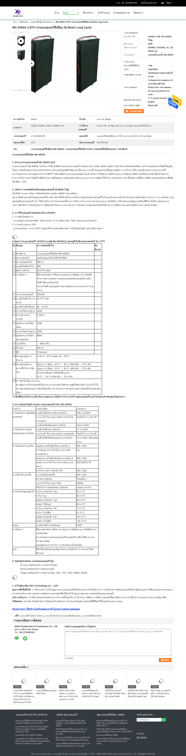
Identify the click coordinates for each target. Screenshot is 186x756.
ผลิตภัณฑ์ (23, 22)
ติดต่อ (126, 111)
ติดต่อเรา (138, 13)
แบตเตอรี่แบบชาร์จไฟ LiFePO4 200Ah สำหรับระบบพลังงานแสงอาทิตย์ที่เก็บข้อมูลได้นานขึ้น (32, 729)
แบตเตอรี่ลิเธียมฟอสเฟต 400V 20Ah (46, 692)
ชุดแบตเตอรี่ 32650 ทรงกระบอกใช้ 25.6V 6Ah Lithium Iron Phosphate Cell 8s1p (73, 738)
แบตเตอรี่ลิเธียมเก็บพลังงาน (41, 22)
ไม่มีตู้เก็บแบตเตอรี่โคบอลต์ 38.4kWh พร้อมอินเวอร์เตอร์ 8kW (115, 693)
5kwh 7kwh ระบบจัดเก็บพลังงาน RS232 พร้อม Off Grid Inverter (161, 693)
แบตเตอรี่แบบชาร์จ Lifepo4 (31, 714)
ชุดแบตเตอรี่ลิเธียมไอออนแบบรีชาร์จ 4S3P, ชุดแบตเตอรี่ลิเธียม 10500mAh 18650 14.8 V (112, 723)
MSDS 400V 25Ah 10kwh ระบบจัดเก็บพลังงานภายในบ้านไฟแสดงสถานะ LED (68, 694)
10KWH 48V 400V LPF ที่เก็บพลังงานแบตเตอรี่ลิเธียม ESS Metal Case (138, 693)
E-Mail (140, 733)
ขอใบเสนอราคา (149, 2)
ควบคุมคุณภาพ (122, 13)
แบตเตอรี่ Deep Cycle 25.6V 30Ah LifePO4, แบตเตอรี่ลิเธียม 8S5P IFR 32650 (71, 723)
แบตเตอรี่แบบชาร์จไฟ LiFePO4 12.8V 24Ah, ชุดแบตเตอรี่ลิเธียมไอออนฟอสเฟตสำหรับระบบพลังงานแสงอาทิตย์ (32, 741)
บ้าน (57, 13)
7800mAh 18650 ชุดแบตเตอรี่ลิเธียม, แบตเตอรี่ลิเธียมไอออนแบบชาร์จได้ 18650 (114, 730)
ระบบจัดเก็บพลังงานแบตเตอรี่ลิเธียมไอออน (63, 616)
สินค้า (66, 13)
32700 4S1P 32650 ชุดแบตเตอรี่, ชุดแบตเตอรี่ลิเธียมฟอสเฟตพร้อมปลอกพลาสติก (71, 731)
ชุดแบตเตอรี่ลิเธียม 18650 (110, 714)
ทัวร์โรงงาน (104, 13)
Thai (170, 2)
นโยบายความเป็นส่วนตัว (41, 754)
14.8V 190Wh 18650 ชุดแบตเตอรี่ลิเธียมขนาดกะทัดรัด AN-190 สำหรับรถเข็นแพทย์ (113, 741)
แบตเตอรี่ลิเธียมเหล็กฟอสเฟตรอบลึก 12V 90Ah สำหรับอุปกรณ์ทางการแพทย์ (73, 744)
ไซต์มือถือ (142, 738)
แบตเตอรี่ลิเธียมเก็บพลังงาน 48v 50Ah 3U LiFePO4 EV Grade (91, 693)
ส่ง (164, 720)
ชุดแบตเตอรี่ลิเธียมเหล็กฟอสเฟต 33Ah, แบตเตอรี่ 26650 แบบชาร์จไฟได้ (31, 722)
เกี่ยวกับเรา (88, 13)
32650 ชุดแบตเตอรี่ (66, 714)
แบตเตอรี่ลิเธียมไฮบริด (91, 616)
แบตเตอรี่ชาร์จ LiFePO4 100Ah (28, 735)
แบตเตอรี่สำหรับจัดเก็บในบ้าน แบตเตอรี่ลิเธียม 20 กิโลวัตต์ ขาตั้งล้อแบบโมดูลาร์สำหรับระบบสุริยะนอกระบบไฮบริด (23, 696)
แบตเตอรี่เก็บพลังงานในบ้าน (32, 616)
